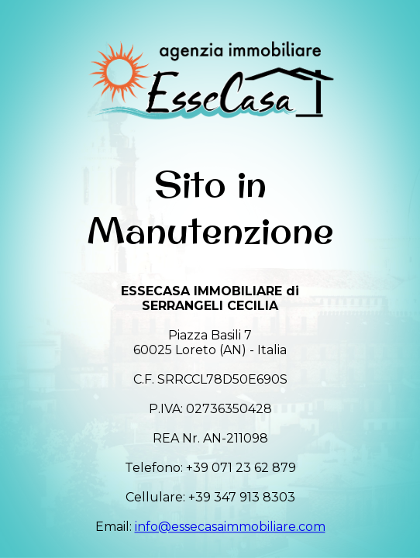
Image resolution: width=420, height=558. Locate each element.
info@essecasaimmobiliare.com (230, 527)
